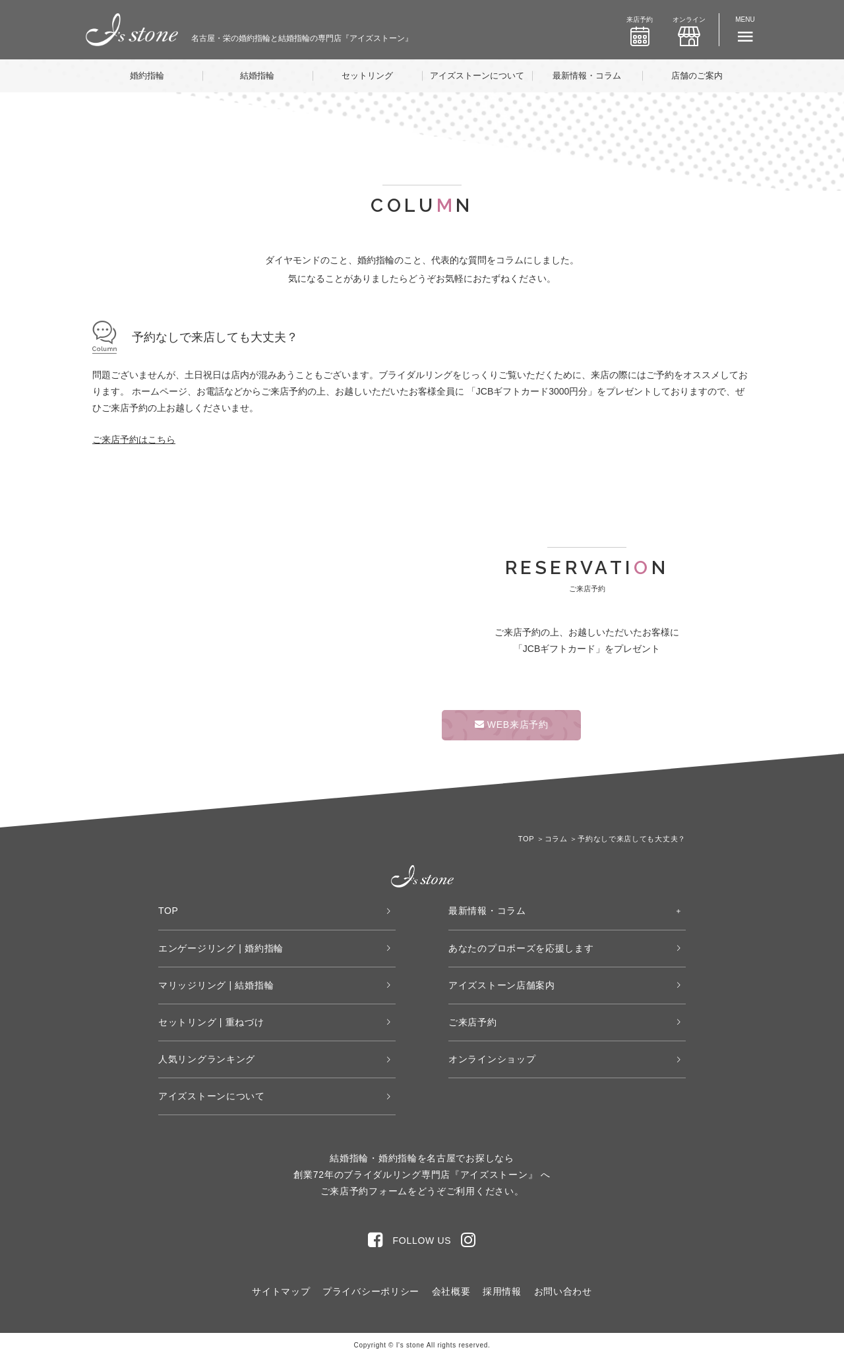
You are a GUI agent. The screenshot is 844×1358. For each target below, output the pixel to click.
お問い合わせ (563, 1291)
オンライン (689, 31)
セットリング (367, 76)
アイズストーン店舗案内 (501, 985)
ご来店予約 (472, 1022)
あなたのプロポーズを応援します (521, 948)
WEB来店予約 (512, 724)
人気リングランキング (206, 1059)
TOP (168, 910)
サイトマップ (281, 1291)
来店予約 (639, 31)
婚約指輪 (147, 76)
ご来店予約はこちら (133, 439)
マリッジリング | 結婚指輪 (216, 985)
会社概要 (451, 1291)
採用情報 (502, 1291)
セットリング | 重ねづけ (211, 1022)
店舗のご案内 (697, 76)
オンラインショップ (491, 1059)
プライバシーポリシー (370, 1291)
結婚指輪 (257, 76)
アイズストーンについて (477, 76)
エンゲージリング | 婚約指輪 (221, 948)
